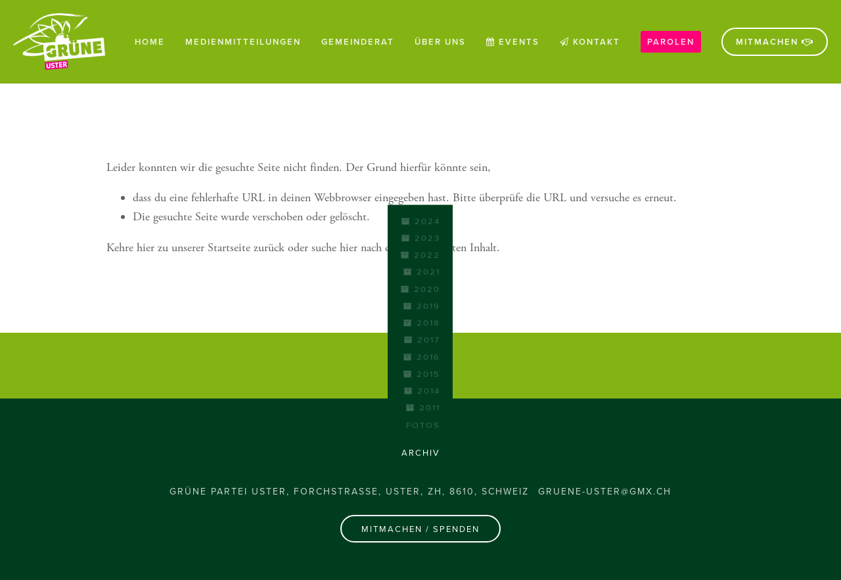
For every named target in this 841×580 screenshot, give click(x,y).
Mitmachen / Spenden (420, 529)
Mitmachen (775, 42)
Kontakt (590, 42)
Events (512, 42)
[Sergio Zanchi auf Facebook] (420, 365)
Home (150, 42)
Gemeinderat (357, 42)
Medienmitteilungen (243, 42)
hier (145, 247)
